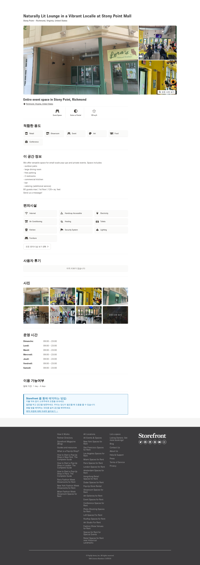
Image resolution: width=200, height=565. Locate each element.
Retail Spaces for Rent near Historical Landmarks (93, 540)
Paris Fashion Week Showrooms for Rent (66, 480)
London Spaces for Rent (94, 467)
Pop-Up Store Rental (92, 486)
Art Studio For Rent (92, 522)
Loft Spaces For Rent (92, 515)
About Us (114, 451)
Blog (112, 444)
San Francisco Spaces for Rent (93, 448)
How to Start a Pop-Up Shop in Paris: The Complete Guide (67, 473)
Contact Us (115, 447)
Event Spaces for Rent (93, 499)
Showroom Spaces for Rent (93, 491)
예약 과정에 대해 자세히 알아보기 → (42, 411)
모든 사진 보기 (166, 92)
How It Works (63, 434)
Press (112, 458)
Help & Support (117, 455)
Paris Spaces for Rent (93, 463)
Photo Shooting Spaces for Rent (93, 510)
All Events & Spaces (92, 438)
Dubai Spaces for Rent (93, 482)
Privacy (113, 466)
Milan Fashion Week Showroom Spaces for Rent (67, 493)
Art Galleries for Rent (92, 496)
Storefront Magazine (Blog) (66, 442)
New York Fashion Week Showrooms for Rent (68, 486)
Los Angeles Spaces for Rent (93, 454)
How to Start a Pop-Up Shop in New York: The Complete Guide (67, 457)
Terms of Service (117, 462)
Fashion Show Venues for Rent (93, 527)
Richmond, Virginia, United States (39, 104)
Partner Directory (65, 438)
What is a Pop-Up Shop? (68, 451)
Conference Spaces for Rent (93, 504)
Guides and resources (67, 447)
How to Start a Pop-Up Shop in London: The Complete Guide (67, 465)
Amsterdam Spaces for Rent (93, 471)
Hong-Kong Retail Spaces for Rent (91, 477)
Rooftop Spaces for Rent (94, 519)
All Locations (89, 434)
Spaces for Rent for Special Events (92, 533)
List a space (115, 434)
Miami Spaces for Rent (93, 459)
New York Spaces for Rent (92, 442)
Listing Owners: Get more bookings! (118, 439)
